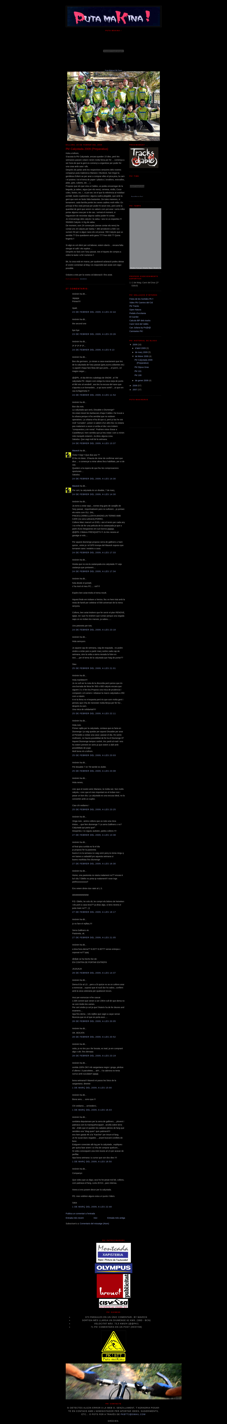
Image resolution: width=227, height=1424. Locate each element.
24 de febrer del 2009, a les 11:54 (94, 395)
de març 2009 (141, 352)
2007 (135, 389)
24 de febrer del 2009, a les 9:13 (93, 350)
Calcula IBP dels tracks (139, 320)
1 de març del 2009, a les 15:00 (92, 1088)
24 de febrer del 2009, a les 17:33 (94, 552)
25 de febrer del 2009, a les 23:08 (94, 771)
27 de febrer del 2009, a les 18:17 (94, 912)
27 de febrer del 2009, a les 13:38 (94, 835)
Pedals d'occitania (137, 313)
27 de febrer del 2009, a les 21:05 (94, 937)
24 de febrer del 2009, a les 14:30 (94, 479)
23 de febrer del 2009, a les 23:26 (94, 334)
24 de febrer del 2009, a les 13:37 (94, 443)
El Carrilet (133, 317)
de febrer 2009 (142, 356)
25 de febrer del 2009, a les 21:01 (94, 668)
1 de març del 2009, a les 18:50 (92, 1161)
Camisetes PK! (136, 331)
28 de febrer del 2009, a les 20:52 (94, 1037)
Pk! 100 (137, 375)
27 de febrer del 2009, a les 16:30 (94, 863)
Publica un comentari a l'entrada (80, 1213)
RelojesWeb (134, 196)
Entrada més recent (75, 1218)
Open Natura (135, 309)
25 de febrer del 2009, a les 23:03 (94, 755)
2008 (135, 385)
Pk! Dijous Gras (141, 367)
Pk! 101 (137, 371)
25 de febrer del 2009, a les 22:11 (94, 713)
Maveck (75, 450)
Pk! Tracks (134, 306)
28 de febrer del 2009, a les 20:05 (94, 1021)
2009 (135, 344)
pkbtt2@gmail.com (133, 1414)
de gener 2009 (142, 380)
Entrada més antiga (116, 1218)
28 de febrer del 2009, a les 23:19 (94, 1056)
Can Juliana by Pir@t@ (140, 327)
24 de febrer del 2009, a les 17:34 (94, 571)
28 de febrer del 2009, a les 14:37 (94, 973)
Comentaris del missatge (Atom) (94, 1223)
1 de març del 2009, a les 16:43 (92, 1110)
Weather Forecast (136, 268)
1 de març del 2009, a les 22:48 (92, 1207)
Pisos (141, 196)
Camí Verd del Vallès (138, 324)
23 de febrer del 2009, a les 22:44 (94, 312)
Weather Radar (158, 268)
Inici (95, 1218)
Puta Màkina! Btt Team (113, 70)
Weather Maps (147, 268)
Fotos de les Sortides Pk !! (141, 299)
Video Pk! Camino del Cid (141, 302)
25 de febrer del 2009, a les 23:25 (94, 809)
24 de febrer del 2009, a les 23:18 (94, 630)
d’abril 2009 (140, 348)
